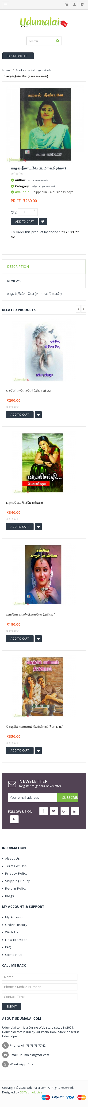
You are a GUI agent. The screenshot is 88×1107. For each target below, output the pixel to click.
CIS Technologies (30, 1092)
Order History (14, 925)
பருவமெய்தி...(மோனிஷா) (24, 502)
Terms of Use (14, 866)
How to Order (14, 940)
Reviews (14, 281)
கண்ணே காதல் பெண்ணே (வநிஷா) (30, 614)
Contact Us (12, 955)
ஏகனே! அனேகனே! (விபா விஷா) (29, 390)
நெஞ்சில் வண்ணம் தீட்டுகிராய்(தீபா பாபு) (34, 726)
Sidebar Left (18, 56)
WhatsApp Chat (22, 1064)
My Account (13, 917)
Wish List (11, 932)
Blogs (8, 896)
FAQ (6, 947)
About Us (11, 858)
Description (18, 266)
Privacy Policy (15, 873)
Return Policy (14, 888)
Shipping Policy (16, 881)
